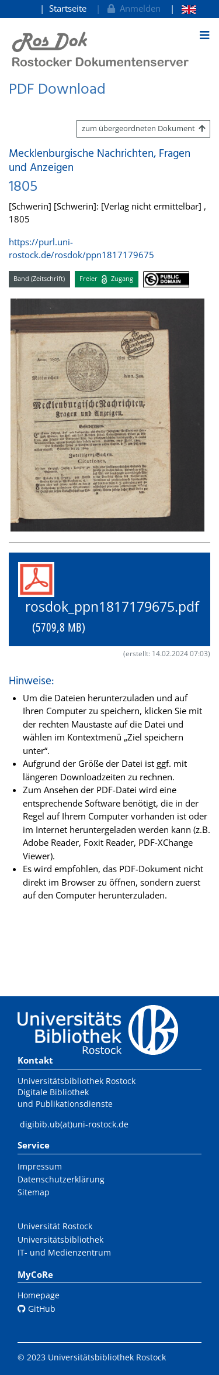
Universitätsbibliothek (60, 1239)
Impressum (40, 1166)
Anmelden (133, 8)
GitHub (36, 1308)
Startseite (67, 8)
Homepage (39, 1295)
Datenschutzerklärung (61, 1179)
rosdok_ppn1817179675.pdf (108, 599)
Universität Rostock (55, 1226)
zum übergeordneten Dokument (143, 128)
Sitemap (34, 1192)
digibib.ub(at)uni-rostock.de (74, 1124)
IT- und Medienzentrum (64, 1252)
